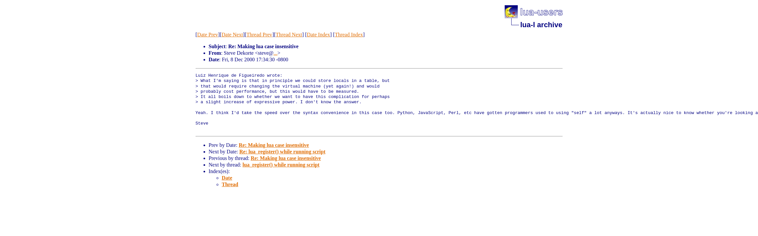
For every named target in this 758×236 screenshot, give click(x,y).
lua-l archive (541, 25)
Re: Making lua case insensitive (274, 145)
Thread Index (349, 34)
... (276, 53)
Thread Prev (259, 34)
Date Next (232, 34)
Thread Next (289, 34)
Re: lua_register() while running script (282, 151)
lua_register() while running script (281, 164)
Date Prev (207, 34)
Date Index (318, 34)
